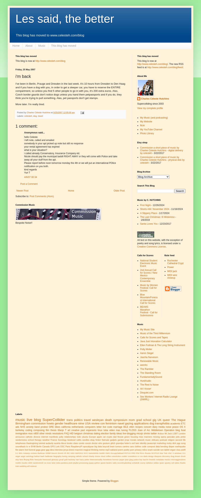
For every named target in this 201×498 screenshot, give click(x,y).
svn (162, 450)
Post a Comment (28, 184)
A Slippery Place (148, 213)
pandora (64, 463)
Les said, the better (64, 18)
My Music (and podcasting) (154, 117)
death (108, 420)
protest (44, 427)
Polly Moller (146, 349)
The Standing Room (150, 373)
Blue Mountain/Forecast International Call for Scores (149, 298)
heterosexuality (96, 460)
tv (27, 446)
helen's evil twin (131, 443)
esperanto (91, 430)
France (54, 440)
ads (17, 427)
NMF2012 (79, 453)
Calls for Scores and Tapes (154, 337)
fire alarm (19, 450)
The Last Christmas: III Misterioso (157, 217)
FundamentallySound (151, 377)
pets (178, 437)
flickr (142, 125)
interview (59, 450)
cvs (141, 456)
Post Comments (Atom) (42, 196)
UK (159, 420)
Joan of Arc (144, 430)
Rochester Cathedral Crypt (175, 262)
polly (61, 437)
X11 (184, 453)
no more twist (49, 463)
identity (143, 443)
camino (126, 446)
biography (57, 456)
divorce (37, 437)
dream (177, 456)
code (144, 446)
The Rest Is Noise (149, 384)
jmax (127, 440)
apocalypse (88, 446)
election (105, 433)
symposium (120, 420)
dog (35, 116)
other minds (45, 433)
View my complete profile (150, 108)
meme (102, 450)
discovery (166, 456)
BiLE (125, 427)
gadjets (113, 440)
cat (104, 437)
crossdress (132, 456)
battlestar (49, 456)
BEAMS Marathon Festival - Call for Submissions (149, 311)
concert (147, 427)
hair (77, 460)
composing (39, 430)
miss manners (145, 437)
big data (98, 446)
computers (90, 427)
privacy (138, 450)
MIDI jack (172, 271)
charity (91, 456)
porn (132, 450)
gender (59, 423)
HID (72, 433)
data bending (162, 446)
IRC (68, 453)
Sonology (62, 440)
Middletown (157, 430)
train (17, 466)
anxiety (29, 427)
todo (79, 437)
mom (132, 420)
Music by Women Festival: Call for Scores (149, 288)
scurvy (143, 463)
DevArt (54, 453)
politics (78, 420)
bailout (37, 456)
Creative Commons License (151, 246)
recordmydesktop (124, 463)
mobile (18, 463)
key (140, 460)
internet (44, 437)
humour (115, 460)
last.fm (145, 460)
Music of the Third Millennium (155, 333)
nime (81, 423)
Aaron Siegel (146, 353)
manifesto (53, 437)
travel (40, 116)
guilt (66, 460)
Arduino (34, 453)
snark (150, 450)
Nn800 (102, 453)
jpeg (131, 460)
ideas (119, 433)
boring (64, 456)
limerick (152, 460)
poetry (126, 450)
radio (114, 463)
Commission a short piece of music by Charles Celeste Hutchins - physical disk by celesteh (162, 160)
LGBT (175, 433)
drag (172, 456)
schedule (135, 463)
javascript (151, 443)
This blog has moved (63, 45)
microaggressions (178, 460)
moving (156, 437)
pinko (183, 437)
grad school (143, 420)
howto (50, 423)
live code (107, 427)
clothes (138, 446)
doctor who (97, 443)
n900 (30, 463)
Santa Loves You (149, 223)
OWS (107, 453)
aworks (143, 365)
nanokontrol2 (38, 463)
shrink (147, 433)
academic (175, 423)
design (151, 456)
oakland (113, 450)
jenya (65, 450)
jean (127, 460)
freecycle (38, 460)
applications (141, 423)
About (28, 45)
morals (133, 440)
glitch (113, 443)
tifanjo (61, 430)
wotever (33, 466)
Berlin (39, 446)
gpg (47, 450)
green (127, 437)
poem (120, 450)
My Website (146, 121)
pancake (171, 437)
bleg (177, 430)
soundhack (20, 446)
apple (99, 437)
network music (144, 440)
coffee (108, 456)
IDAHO (60, 453)
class (75, 443)
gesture (106, 443)
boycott (106, 446)
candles (85, 440)
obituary (155, 440)
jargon (121, 460)
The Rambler (146, 369)
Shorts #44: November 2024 (154, 209)
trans (69, 420)
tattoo (177, 463)
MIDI (72, 453)
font (26, 450)
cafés (78, 440)
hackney (71, 460)
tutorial (42, 443)
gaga (38, 450)
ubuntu (85, 437)
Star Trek (163, 453)
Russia (148, 453)
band (37, 427)
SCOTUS (155, 453)
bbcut (63, 443)
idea (52, 450)
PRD (133, 453)
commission (38, 423)
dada (145, 456)
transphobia (162, 423)
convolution (116, 456)
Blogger (114, 481)
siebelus (149, 463)
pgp (178, 443)
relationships (70, 437)
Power (170, 267)
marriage (117, 427)
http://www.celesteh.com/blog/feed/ (165, 67)
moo (30, 433)
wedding (23, 466)
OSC (62, 446)
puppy (91, 463)
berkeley (19, 430)
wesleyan (98, 420)
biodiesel (71, 440)
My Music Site (147, 329)
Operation (169, 430)
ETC (183, 423)
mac (118, 430)
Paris (68, 446)
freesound (47, 460)
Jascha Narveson (149, 357)
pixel (70, 463)
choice (97, 456)
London (182, 433)
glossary (55, 460)
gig (154, 420)
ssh (172, 463)
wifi (28, 466)
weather (46, 440)
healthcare (70, 423)
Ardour (161, 433)
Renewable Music (149, 361)
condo (81, 443)
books (69, 443)
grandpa (120, 443)
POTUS (127, 453)
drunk (183, 456)
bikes (57, 427)
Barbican (41, 453)
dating (97, 433)
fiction (98, 440)
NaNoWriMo (94, 453)
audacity (49, 443)
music (20, 420)
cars (132, 446)
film (47, 430)
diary (154, 427)
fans (21, 460)
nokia (58, 463)
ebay (92, 440)
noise (168, 427)
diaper (171, 446)
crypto (109, 437)
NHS (22, 427)
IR (65, 453)
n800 (36, 433)
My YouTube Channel (151, 129)
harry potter (84, 460)
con (102, 423)
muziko (24, 463)
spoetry (168, 463)
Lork (57, 446)
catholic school (82, 456)
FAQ (66, 433)
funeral (32, 450)
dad (115, 437)
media (161, 427)
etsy (17, 460)
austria (57, 443)
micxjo (139, 433)
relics (144, 450)
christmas (88, 433)
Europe (92, 437)
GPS (52, 446)
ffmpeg (26, 460)
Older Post (119, 190)
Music (41, 45)
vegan (172, 450)
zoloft (183, 450)
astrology (30, 456)
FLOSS (132, 430)
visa (178, 450)
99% (20, 453)
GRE (51, 427)
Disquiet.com (146, 392)
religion (171, 440)
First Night (145, 205)
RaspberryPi (76, 446)
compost (151, 446)
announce (20, 437)
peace (175, 427)
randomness (21, 440)
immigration (21, 433)
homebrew (107, 460)
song (183, 443)
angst (23, 456)
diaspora (157, 456)
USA (88, 423)
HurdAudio (145, 381)
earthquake (180, 446)
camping (71, 456)
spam (161, 463)
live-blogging (129, 433)
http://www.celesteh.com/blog (50, 61)
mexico (167, 460)
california (66, 427)
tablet (166, 450)
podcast (163, 440)
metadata (160, 460)
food (183, 430)
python (97, 463)
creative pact (78, 430)
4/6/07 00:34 (30, 177)
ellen (131, 427)
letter (99, 427)
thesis (53, 430)
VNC (170, 453)
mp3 (107, 450)
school (31, 440)
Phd (137, 453)
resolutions (57, 433)
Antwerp (26, 453)
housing (134, 437)
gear (43, 450)
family (113, 433)
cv (138, 456)
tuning (124, 430)
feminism (111, 423)
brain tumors (116, 446)
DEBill (48, 453)
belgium (78, 433)
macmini (79, 450)
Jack (170, 433)
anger (17, 456)
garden (121, 440)
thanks (183, 463)
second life (180, 440)
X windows (177, 453)
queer (166, 420)
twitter (154, 433)
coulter (124, 456)
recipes (139, 427)
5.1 (16, 453)
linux (100, 430)
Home (16, 45)
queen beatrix (106, 463)
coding (28, 430)
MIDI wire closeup (172, 276)
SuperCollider (54, 420)
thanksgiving (32, 443)
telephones (20, 443)
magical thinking (90, 450)
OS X (183, 427)
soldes (156, 463)
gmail (61, 460)
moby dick (171, 443)
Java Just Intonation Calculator (156, 341)
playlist (75, 463)
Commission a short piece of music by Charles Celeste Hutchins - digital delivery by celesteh (161, 150)
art (68, 430)
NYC (86, 453)
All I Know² (145, 388)
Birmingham (22, 423)
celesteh (28, 116)
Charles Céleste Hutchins (155, 98)
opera (163, 437)
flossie (120, 437)
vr (29, 446)
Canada (46, 446)
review (95, 423)
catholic (29, 437)
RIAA (142, 453)
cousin (88, 443)
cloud (103, 456)
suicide (156, 450)
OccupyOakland (117, 453)
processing (83, 463)
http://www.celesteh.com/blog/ (152, 64)
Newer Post (22, 190)
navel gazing (125, 423)
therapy (38, 440)
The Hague (178, 420)
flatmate (105, 440)
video (112, 430)
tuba (106, 430)
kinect (71, 450)
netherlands (78, 427)
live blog (34, 420)
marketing (161, 443)
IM (165, 433)
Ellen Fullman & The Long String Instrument (162, 345)
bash (42, 456)
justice (136, 460)
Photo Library (147, 133)
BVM (33, 446)
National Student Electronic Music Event (148, 263)
